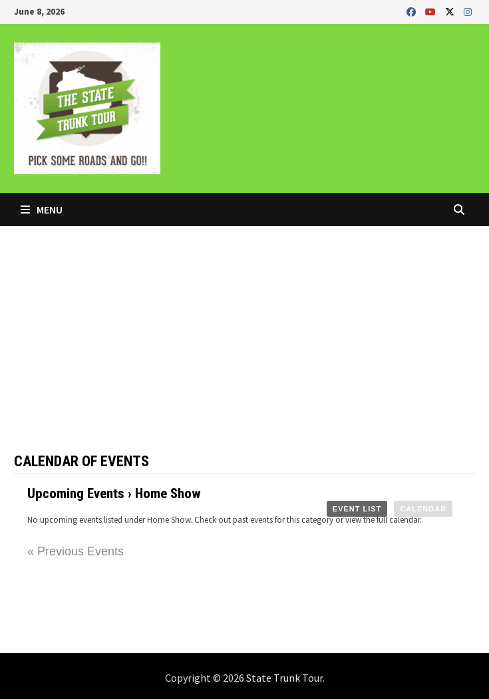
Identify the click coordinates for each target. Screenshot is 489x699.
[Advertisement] (244, 326)
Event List (357, 509)
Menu (42, 209)
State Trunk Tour (284, 677)
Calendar (423, 509)
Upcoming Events (75, 493)
